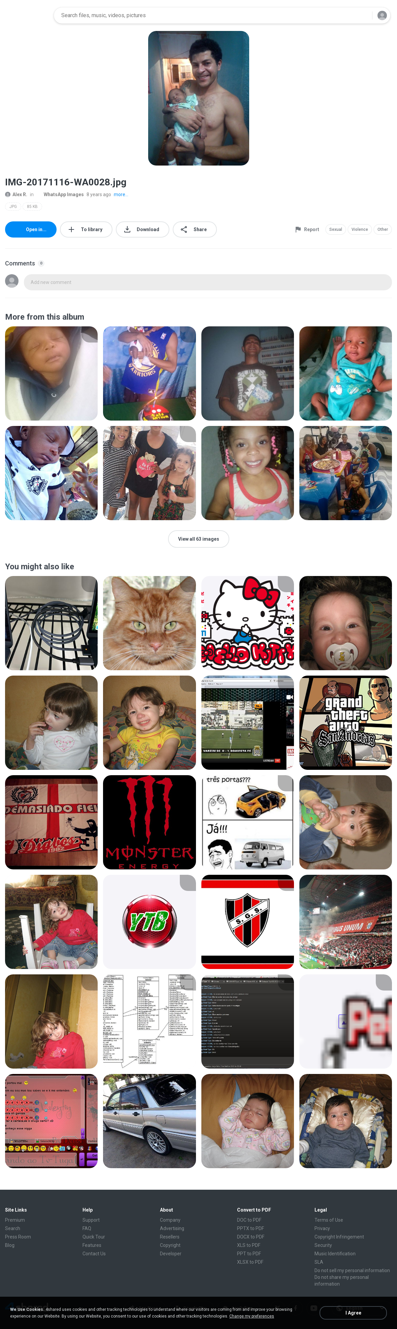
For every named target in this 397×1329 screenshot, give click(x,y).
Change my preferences (251, 1316)
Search (12, 1228)
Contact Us (94, 1253)
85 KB (32, 206)
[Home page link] (27, 15)
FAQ (86, 1228)
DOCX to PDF (250, 1237)
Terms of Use (329, 1220)
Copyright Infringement (339, 1237)
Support (91, 1220)
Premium (15, 1220)
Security (323, 1245)
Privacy (322, 1228)
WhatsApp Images (60, 194)
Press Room (18, 1237)
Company (170, 1220)
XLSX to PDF (250, 1262)
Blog (9, 1245)
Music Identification (335, 1253)
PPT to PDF (249, 1253)
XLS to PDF (248, 1245)
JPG (13, 206)
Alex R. (16, 194)
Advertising (172, 1228)
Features (91, 1245)
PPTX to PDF (250, 1228)
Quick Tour (93, 1237)
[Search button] (363, 15)
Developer (170, 1253)
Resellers (169, 1237)
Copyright (170, 1245)
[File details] (51, 373)
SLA (319, 1262)
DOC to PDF (249, 1220)
